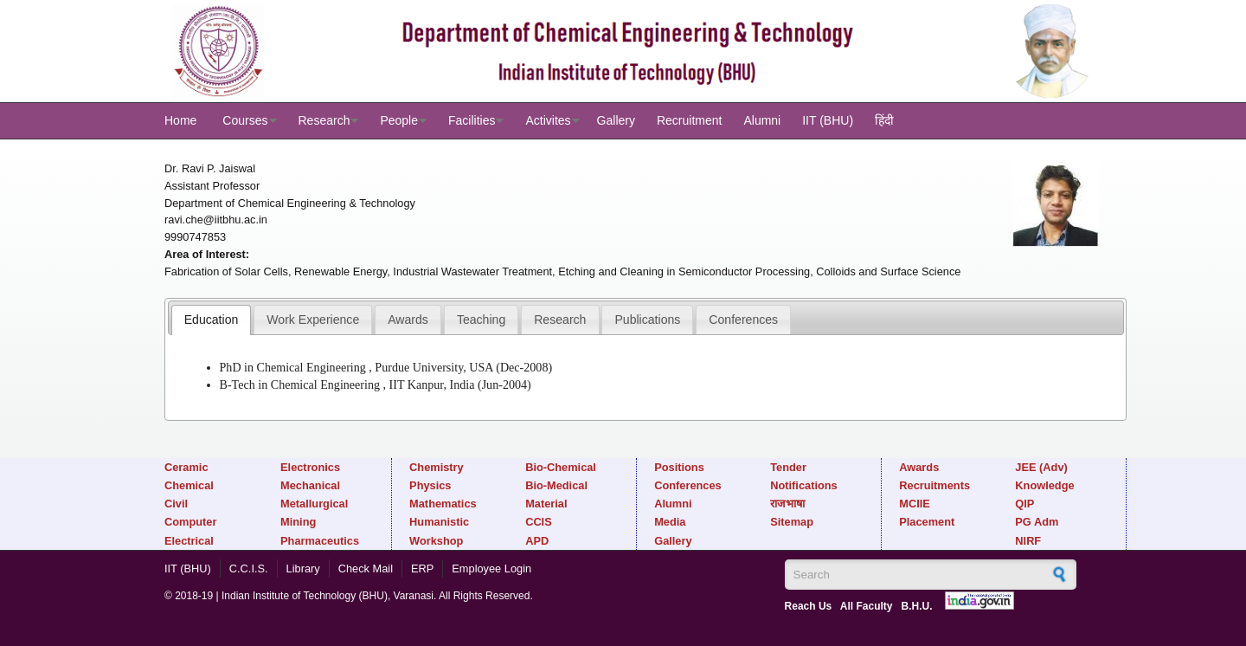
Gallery (616, 120)
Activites (547, 120)
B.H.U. (917, 606)
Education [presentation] (211, 319)
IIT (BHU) (827, 120)
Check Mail (365, 568)
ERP (422, 568)
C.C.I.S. (248, 568)
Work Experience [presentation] (313, 319)
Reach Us (808, 606)
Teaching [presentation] (481, 319)
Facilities (471, 120)
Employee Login (491, 568)
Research (324, 120)
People (399, 120)
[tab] (211, 319)
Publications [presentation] (647, 319)
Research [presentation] (560, 319)
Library (303, 568)
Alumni (761, 120)
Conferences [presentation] (743, 319)
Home (180, 120)
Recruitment (689, 120)
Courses (244, 120)
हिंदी (884, 120)
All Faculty (866, 606)
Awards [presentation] (408, 319)
